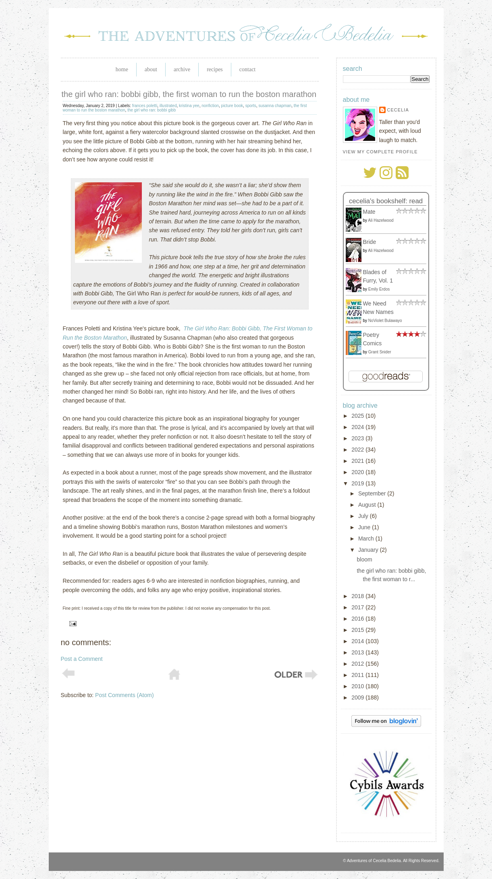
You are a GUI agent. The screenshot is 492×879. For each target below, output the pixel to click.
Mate (369, 211)
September (372, 493)
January (369, 550)
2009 (358, 697)
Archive (182, 69)
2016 (358, 618)
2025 (358, 416)
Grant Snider (379, 352)
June (365, 527)
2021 (358, 461)
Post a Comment (82, 659)
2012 (358, 663)
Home (122, 69)
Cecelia (398, 109)
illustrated (168, 105)
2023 (358, 438)
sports (250, 105)
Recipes (215, 69)
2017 (358, 607)
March (367, 538)
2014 (358, 641)
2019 (358, 483)
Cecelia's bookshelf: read (386, 201)
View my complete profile (380, 151)
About (151, 69)
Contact (247, 69)
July (364, 516)
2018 (358, 596)
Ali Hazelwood (380, 220)
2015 (358, 630)
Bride (369, 242)
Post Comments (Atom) (124, 695)
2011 (358, 675)
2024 (358, 427)
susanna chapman (274, 105)
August (367, 504)
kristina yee (189, 105)
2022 (358, 449)
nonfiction (210, 105)
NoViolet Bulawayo (385, 320)
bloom (364, 559)
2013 (358, 652)
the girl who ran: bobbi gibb (151, 110)
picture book (232, 105)
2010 (358, 686)
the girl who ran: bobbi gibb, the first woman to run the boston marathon (189, 94)
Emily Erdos (379, 289)
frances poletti (144, 105)
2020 (358, 472)
